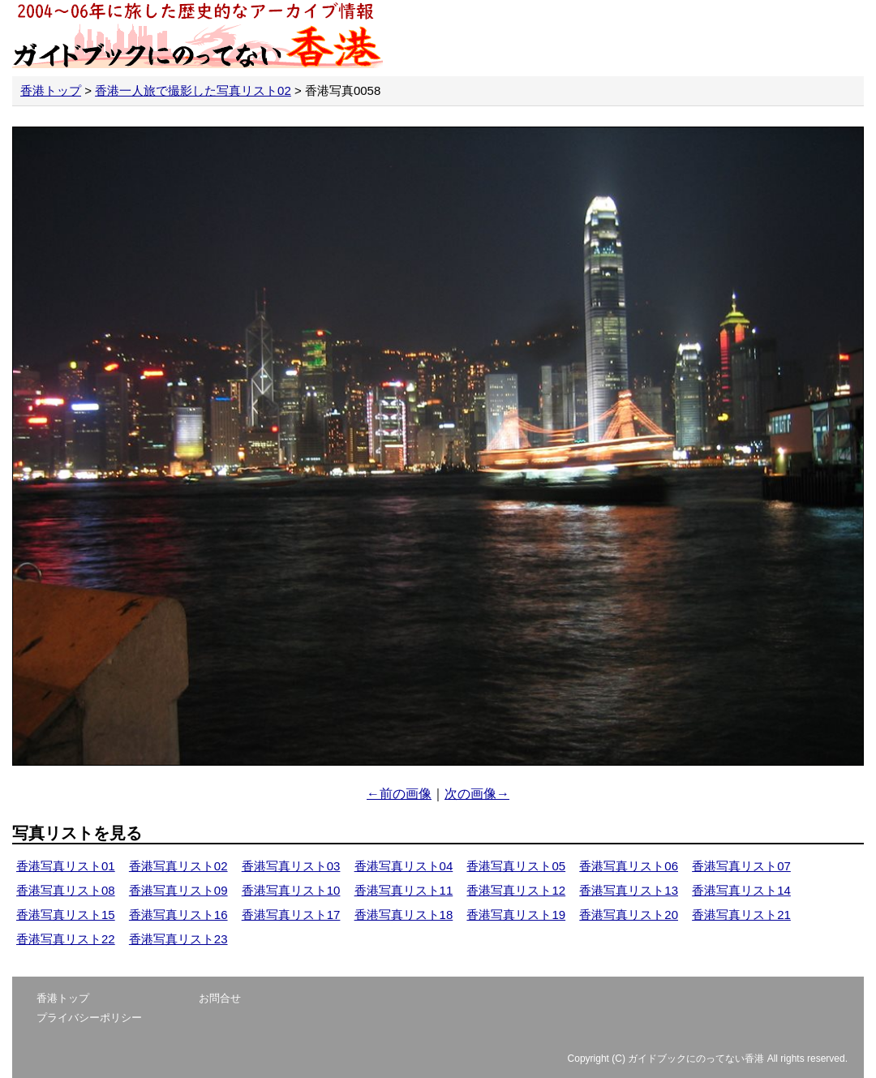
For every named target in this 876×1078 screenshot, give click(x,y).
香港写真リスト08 (65, 890)
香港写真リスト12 (515, 890)
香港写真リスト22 (65, 939)
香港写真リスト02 (178, 866)
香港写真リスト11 (403, 890)
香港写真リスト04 (403, 866)
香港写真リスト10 (291, 890)
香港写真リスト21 (741, 914)
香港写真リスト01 (65, 866)
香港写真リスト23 (178, 939)
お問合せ (220, 998)
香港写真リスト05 (515, 866)
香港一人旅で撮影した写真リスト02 (193, 90)
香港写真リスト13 (628, 890)
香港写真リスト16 (178, 914)
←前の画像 (399, 794)
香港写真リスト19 (515, 914)
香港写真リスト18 (403, 914)
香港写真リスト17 (291, 914)
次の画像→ (476, 794)
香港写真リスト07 (741, 866)
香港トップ (50, 90)
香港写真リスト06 (628, 866)
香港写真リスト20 (628, 914)
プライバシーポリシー (89, 1017)
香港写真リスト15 (65, 914)
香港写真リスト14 (741, 890)
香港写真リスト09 (178, 890)
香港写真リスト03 (291, 866)
